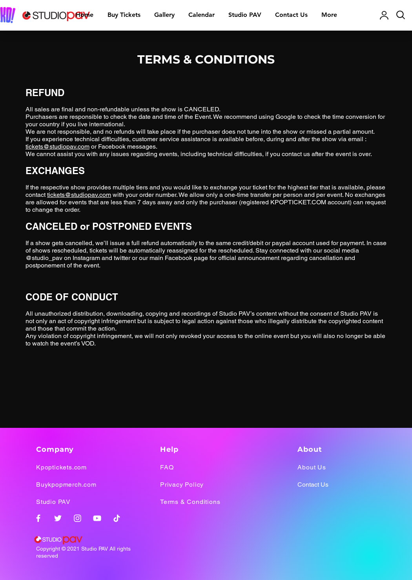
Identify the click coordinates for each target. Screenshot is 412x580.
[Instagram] (77, 518)
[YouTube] (97, 518)
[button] (164, 15)
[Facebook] (38, 518)
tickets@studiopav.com (57, 146)
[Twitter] (58, 518)
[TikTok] (117, 518)
